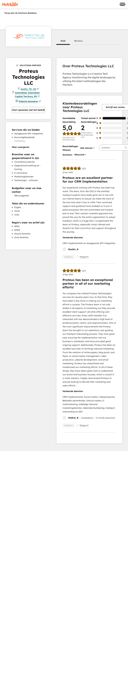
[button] (63, 41)
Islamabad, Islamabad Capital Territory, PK (27, 94)
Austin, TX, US (30, 89)
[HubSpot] (10, 4)
